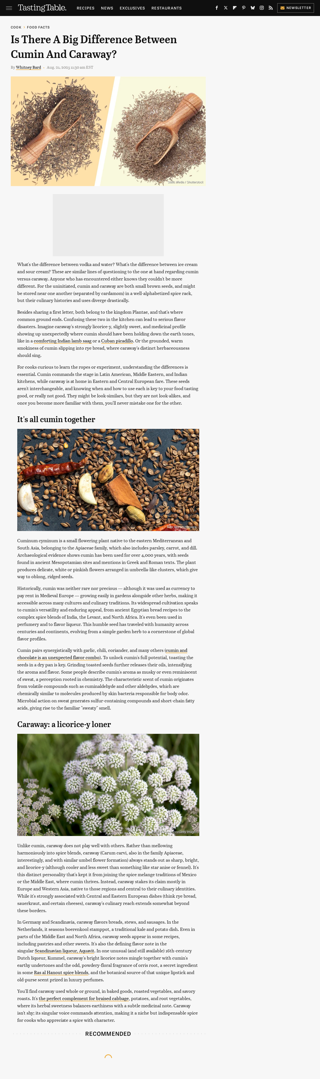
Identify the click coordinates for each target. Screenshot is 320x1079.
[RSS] (270, 8)
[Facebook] (216, 8)
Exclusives (132, 8)
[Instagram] (261, 8)
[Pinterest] (243, 8)
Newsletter (295, 7)
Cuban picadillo (117, 340)
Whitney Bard (28, 67)
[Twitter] (225, 8)
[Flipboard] (234, 8)
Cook (16, 27)
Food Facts (38, 27)
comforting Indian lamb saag (63, 340)
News (107, 8)
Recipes (85, 8)
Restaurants (167, 8)
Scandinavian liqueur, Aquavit (64, 950)
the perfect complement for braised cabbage (84, 998)
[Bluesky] (252, 8)
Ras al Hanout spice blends (61, 972)
